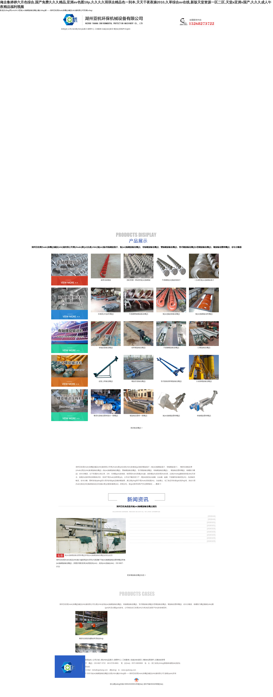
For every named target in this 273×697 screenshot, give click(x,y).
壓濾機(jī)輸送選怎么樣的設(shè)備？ (146, 525)
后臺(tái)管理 (160, 660)
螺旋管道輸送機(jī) (138, 381)
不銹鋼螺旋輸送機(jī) (171, 348)
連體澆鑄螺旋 (106, 280)
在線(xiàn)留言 (107, 29)
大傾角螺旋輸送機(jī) (204, 381)
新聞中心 (90, 29)
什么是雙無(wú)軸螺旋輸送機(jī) (144, 538)
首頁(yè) (64, 29)
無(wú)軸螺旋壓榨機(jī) (171, 416)
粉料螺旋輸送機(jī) (138, 348)
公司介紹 (71, 29)
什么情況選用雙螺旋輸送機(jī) (143, 516)
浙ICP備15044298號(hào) (153, 684)
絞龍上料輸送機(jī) (106, 381)
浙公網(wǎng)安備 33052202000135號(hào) (126, 684)
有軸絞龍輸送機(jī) (106, 348)
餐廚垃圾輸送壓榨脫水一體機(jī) (106, 416)
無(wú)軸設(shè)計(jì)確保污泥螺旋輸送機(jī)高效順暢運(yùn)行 (158, 535)
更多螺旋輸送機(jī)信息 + (136, 575)
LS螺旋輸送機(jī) (204, 348)
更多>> (158, 484)
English (127, 29)
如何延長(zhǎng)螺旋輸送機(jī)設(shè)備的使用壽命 (153, 522)
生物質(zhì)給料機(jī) (106, 314)
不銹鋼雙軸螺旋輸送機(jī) (138, 314)
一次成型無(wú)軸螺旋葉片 (204, 280)
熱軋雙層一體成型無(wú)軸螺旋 (138, 280)
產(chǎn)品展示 (81, 29)
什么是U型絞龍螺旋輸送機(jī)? (143, 519)
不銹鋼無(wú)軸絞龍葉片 (171, 280)
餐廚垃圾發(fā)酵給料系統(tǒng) (92, 638)
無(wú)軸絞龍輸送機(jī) (171, 314)
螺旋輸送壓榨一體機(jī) (138, 416)
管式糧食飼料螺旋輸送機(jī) (171, 381)
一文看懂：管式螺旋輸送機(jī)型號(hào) (147, 532)
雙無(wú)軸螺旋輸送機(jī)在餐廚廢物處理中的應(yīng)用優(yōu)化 (159, 541)
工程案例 (98, 29)
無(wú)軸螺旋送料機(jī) (204, 314)
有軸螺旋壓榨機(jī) (204, 416)
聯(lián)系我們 (119, 29)
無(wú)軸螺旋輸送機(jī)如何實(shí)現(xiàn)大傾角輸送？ (155, 529)
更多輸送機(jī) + (136, 428)
